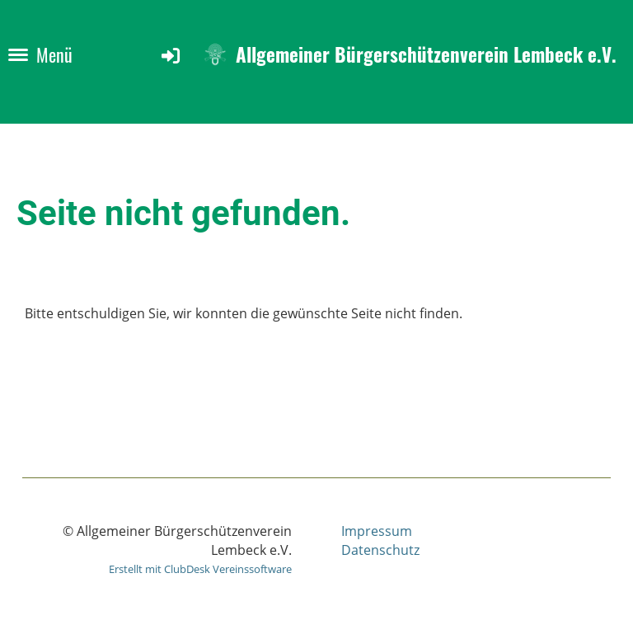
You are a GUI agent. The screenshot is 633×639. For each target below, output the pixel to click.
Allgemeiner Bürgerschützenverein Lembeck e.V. (426, 54)
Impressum (376, 531)
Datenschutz (380, 550)
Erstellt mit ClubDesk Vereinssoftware (200, 568)
